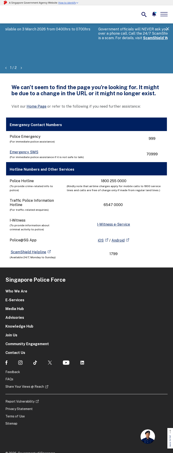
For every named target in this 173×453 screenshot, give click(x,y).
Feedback (12, 350)
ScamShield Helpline (28, 230)
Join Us (11, 313)
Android (118, 219)
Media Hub (14, 287)
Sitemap (11, 402)
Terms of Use (15, 394)
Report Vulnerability (19, 380)
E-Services (14, 278)
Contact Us (15, 331)
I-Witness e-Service (113, 203)
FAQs (9, 358)
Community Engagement (27, 322)
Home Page (36, 85)
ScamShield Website (68, 38)
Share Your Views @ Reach (24, 365)
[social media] (6, 341)
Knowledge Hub (19, 305)
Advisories (14, 296)
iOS (101, 219)
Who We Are (16, 269)
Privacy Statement (19, 387)
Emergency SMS (24, 130)
